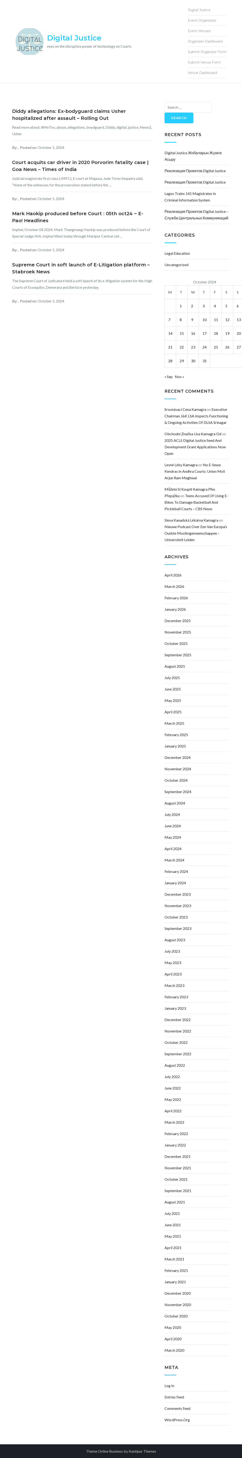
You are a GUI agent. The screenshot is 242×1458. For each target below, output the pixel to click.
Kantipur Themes (142, 1451)
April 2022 (173, 1111)
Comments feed (177, 1408)
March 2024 (174, 860)
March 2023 (174, 985)
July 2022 (172, 1076)
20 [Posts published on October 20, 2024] (239, 333)
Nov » (179, 376)
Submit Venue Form (204, 62)
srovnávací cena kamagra (185, 409)
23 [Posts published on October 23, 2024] (193, 347)
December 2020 (178, 1293)
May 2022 (173, 1099)
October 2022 (176, 1042)
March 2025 (174, 723)
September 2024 (178, 791)
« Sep (169, 376)
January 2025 (175, 746)
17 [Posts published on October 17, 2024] (204, 333)
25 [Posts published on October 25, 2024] (216, 347)
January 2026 (175, 609)
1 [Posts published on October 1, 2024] (181, 306)
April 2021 (173, 1247)
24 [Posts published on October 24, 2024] (204, 347)
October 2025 (176, 643)
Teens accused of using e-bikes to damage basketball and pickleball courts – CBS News (196, 502)
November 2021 (178, 1168)
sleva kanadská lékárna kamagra (191, 520)
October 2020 (176, 1316)
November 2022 (178, 1031)
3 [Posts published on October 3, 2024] (203, 306)
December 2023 (178, 894)
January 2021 (175, 1282)
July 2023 (172, 951)
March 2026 (174, 586)
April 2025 (173, 712)
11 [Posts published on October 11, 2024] (216, 319)
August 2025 (175, 666)
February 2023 (176, 997)
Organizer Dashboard (205, 41)
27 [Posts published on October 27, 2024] (239, 347)
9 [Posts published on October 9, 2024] (192, 319)
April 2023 (173, 974)
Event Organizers (202, 20)
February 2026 (176, 598)
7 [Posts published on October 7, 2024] (169, 319)
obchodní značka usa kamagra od (193, 434)
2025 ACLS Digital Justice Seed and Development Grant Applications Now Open (195, 447)
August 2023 (175, 940)
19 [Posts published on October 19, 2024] (227, 333)
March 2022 (174, 1122)
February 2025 (176, 734)
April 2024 (173, 848)
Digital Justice (74, 37)
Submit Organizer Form (207, 52)
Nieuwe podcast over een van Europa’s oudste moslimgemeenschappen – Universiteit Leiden (196, 533)
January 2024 (175, 883)
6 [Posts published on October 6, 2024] (238, 306)
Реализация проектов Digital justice (195, 170)
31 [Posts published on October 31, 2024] (204, 361)
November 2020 (178, 1304)
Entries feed (174, 1397)
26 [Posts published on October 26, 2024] (227, 347)
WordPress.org (177, 1420)
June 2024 (173, 826)
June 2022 (173, 1088)
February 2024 (176, 871)
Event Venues (199, 31)
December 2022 (178, 1019)
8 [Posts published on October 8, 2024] (181, 319)
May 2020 (173, 1327)
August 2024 (175, 803)
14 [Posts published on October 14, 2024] (170, 333)
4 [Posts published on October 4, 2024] (215, 306)
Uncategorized (176, 264)
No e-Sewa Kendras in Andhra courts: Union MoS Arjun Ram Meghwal (195, 471)
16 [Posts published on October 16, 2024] (193, 333)
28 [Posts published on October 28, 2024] (170, 361)
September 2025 (178, 655)
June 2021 (173, 1225)
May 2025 (173, 700)
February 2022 (176, 1133)
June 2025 (173, 689)
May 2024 (173, 837)
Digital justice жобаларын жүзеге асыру (193, 156)
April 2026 (173, 575)
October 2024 (176, 780)
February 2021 (176, 1270)
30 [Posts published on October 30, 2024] (193, 361)
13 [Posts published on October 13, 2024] (239, 319)
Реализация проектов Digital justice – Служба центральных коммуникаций (196, 214)
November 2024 (178, 769)
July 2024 (172, 814)
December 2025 (178, 620)
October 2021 (176, 1179)
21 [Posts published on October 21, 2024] (170, 347)
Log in (169, 1385)
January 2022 (175, 1145)
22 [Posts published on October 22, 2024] (182, 347)
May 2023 (173, 962)
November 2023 (178, 905)
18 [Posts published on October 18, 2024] (216, 333)
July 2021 (172, 1213)
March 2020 (174, 1350)
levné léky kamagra (181, 465)
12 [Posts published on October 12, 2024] (227, 319)
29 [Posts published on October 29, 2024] (182, 361)
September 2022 (178, 1054)
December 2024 (178, 757)
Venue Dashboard (202, 73)
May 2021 (173, 1236)
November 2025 (178, 632)
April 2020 (173, 1339)
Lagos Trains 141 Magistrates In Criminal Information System (190, 196)
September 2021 (178, 1190)
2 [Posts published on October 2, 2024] (192, 306)
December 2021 (178, 1156)
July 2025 (172, 677)
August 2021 (175, 1202)
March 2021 (174, 1259)
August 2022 (175, 1065)
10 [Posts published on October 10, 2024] (204, 319)
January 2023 (175, 1008)
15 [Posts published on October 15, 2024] (182, 333)
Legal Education (177, 253)
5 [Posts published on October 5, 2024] (226, 306)
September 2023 (178, 928)
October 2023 (176, 917)
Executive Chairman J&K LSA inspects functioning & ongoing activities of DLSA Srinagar (196, 416)
